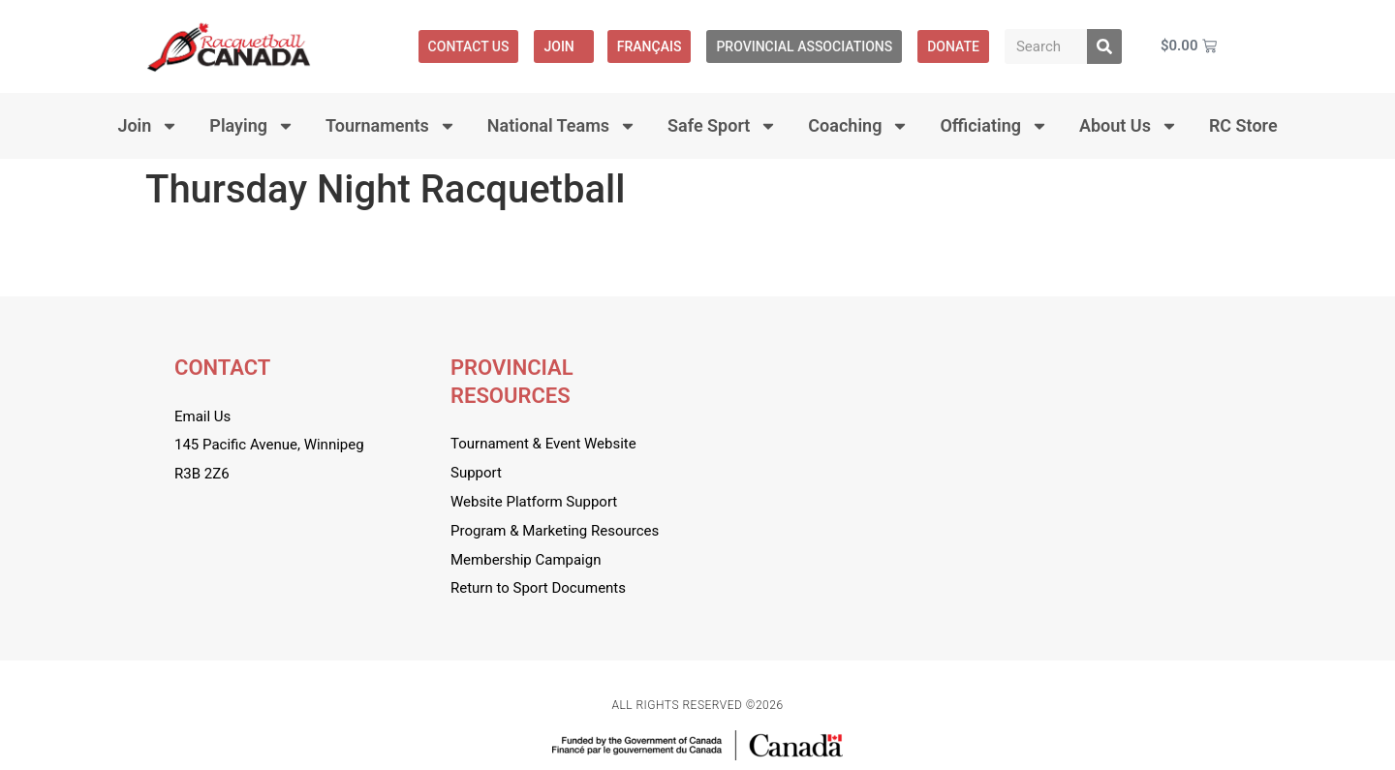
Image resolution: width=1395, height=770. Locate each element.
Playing (251, 126)
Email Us (202, 416)
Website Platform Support (533, 501)
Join (563, 46)
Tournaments (391, 126)
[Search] (1104, 46)
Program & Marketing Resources (554, 530)
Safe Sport (722, 126)
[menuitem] (649, 46)
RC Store (1243, 125)
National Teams (561, 126)
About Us (1128, 126)
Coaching (858, 126)
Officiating (994, 126)
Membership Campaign (525, 560)
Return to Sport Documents (538, 588)
